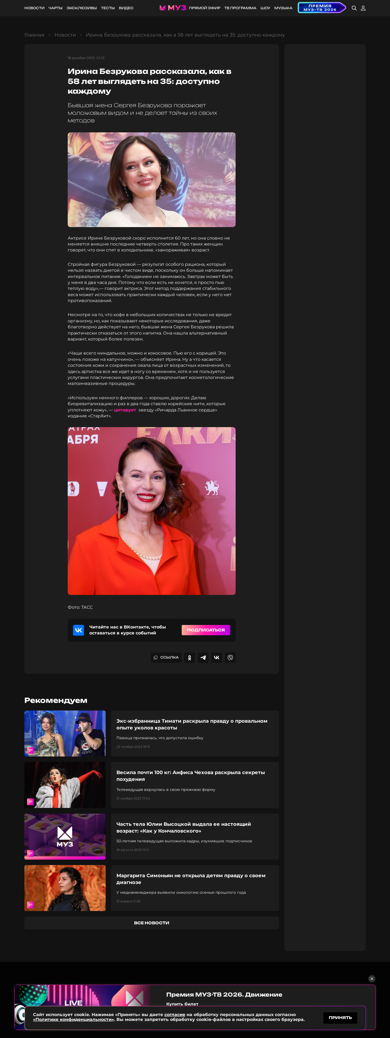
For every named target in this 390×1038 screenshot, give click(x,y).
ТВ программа (240, 8)
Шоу (265, 8)
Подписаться (206, 630)
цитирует (125, 409)
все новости (151, 923)
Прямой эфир (204, 8)
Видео (126, 8)
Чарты (55, 8)
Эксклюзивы (82, 8)
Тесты (108, 8)
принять (340, 1017)
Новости (34, 8)
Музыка (283, 8)
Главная (34, 35)
